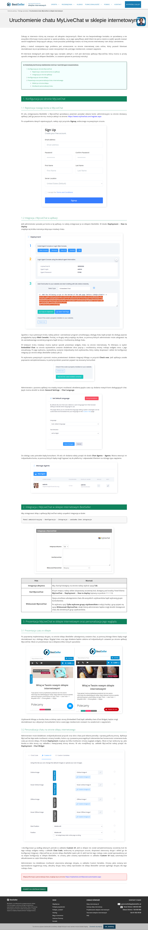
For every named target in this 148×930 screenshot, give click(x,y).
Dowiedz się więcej (96, 926)
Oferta (54, 4)
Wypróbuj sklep (133, 4)
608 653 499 (137, 907)
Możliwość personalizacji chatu (42, 86)
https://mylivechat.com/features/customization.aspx (83, 877)
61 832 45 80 (137, 913)
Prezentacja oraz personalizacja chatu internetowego (45, 80)
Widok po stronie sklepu (40, 83)
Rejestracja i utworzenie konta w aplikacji (46, 72)
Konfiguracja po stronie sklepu (38, 77)
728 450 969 (137, 910)
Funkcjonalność (92, 4)
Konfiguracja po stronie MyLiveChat (40, 69)
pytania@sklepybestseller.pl (131, 904)
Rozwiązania (67, 4)
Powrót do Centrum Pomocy (34, 889)
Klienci (80, 4)
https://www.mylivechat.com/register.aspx (84, 116)
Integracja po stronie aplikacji (42, 75)
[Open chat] (141, 21)
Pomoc (107, 4)
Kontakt (118, 4)
